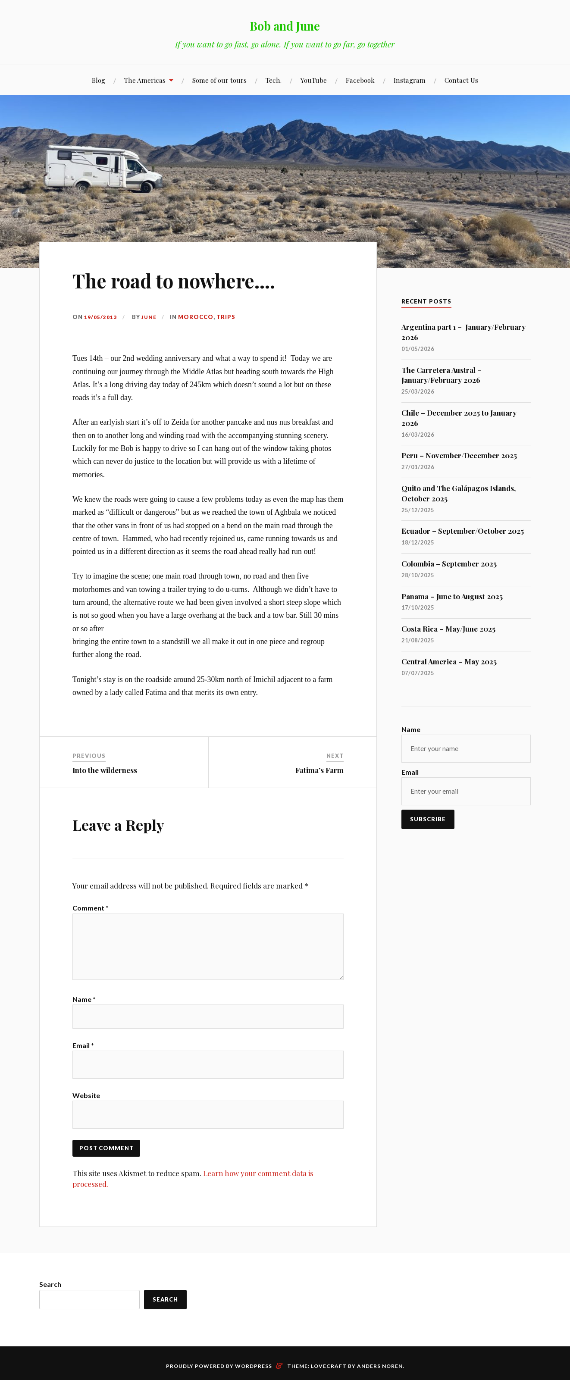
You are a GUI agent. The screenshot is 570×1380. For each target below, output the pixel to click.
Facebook (360, 79)
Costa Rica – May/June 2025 (448, 628)
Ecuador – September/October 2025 (462, 530)
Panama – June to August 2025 (452, 596)
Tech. (274, 79)
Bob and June (285, 24)
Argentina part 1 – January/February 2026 (463, 332)
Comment (90, 908)
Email (83, 1060)
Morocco (197, 316)
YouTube (314, 79)
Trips (227, 316)
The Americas (145, 79)
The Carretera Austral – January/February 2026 (441, 375)
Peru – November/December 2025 (459, 455)
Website (86, 1110)
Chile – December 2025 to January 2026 (459, 418)
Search (50, 1301)
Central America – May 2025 (449, 661)
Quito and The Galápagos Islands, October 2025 (458, 493)
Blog (98, 79)
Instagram (410, 79)
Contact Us (461, 79)
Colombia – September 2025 (449, 563)
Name (84, 1010)
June (149, 316)
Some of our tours (219, 79)
